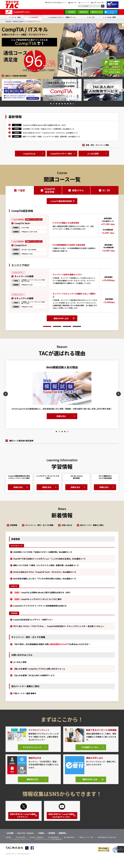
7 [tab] (67, 103)
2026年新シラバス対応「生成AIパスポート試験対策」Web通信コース (48, 129)
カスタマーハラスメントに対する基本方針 (48, 839)
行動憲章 (8, 837)
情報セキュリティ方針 (86, 837)
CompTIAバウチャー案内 (61, 153)
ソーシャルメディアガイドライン (20, 839)
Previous (2, 90)
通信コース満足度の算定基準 (16, 76)
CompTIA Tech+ (22, 223)
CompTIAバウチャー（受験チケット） (63, 17)
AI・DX (91, 17)
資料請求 (71, 12)
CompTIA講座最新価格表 (61, 201)
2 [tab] (53, 103)
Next (122, 90)
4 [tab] (59, 103)
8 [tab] (70, 103)
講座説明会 (84, 12)
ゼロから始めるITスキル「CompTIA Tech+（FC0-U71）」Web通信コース (50, 133)
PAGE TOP (120, 849)
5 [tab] (62, 103)
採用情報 (51, 833)
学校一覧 (73, 2)
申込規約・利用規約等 (37, 837)
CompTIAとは (29, 153)
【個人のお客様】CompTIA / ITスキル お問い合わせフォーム (39, 668)
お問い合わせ (67, 525)
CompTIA (34, 17)
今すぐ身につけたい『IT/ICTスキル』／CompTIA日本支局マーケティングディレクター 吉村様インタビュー (58, 626)
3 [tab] (56, 103)
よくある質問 (93, 153)
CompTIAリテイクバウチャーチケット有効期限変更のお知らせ (40, 605)
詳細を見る (43, 419)
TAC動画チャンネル (90, 747)
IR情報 (40, 833)
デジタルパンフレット (32, 747)
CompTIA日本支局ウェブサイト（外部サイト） (33, 619)
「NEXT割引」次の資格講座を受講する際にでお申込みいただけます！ (51, 644)
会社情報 (10, 833)
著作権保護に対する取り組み (107, 837)
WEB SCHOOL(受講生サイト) (56, 2)
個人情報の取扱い (69, 837)
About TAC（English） (26, 833)
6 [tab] (65, 103)
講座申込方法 (32, 779)
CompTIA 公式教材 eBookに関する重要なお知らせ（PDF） (45, 125)
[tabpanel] (55, 90)
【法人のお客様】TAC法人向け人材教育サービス (33, 675)
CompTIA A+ (20, 245)
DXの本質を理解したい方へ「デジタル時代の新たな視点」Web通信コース (44, 578)
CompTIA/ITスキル (22, 12)
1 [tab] (50, 103)
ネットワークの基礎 (23, 276)
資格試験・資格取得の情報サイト (16, 21)
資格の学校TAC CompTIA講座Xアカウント (23, 815)
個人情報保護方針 (53, 837)
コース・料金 (16, 17)
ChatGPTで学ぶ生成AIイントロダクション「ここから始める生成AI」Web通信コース (49, 558)
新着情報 (13, 525)
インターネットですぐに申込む (112, 12)
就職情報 (62, 833)
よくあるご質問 (110, 17)
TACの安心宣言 (20, 837)
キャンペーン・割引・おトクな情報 (40, 525)
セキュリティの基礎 (23, 298)
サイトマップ (84, 2)
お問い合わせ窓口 (98, 2)
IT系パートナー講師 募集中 (24, 693)
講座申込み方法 (97, 12)
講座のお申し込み (61, 318)
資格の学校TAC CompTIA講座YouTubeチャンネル (61, 815)
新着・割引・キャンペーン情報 (97, 145)
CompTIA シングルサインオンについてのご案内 (37, 599)
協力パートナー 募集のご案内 (92, 525)
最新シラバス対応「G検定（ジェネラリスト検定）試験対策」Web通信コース (51, 136)
